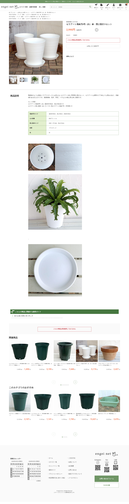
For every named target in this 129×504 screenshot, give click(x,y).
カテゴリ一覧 (53, 462)
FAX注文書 (106, 485)
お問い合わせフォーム (106, 479)
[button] (75, 382)
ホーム (51, 458)
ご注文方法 (72, 458)
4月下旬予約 (12, 16)
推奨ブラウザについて (75, 474)
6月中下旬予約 (12, 18)
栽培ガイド (52, 470)
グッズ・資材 (21, 14)
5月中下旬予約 (12, 14)
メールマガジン (73, 478)
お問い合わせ (73, 470)
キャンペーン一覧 (54, 466)
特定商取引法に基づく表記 (57, 478)
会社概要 (71, 466)
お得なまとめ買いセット (23, 12)
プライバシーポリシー (55, 474)
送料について (70, 56)
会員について (73, 462)
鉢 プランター (12, 12)
